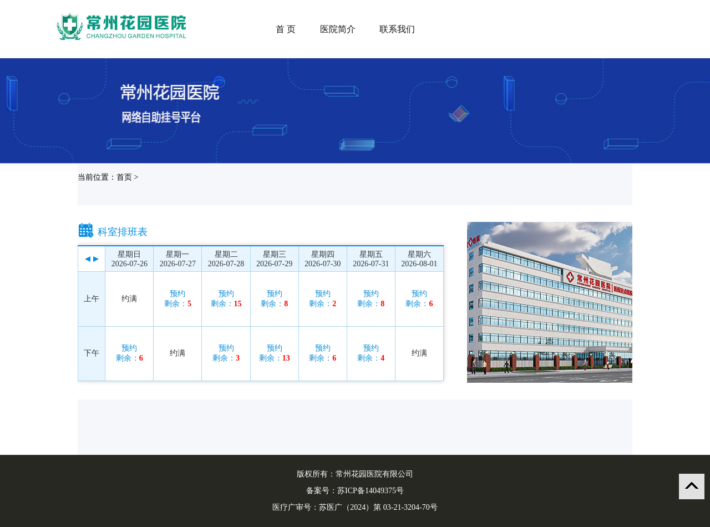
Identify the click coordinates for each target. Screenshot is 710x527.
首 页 (286, 29)
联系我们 (397, 29)
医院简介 (338, 29)
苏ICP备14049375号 (370, 491)
